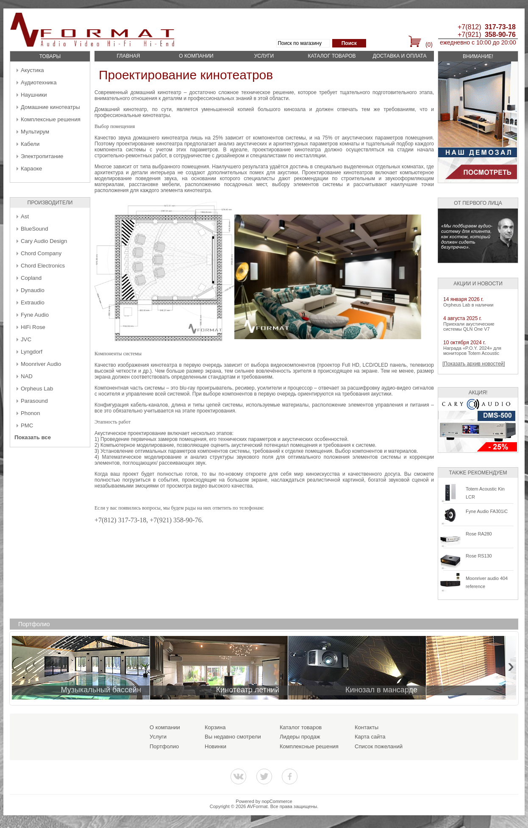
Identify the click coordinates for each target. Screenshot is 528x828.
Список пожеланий (379, 746)
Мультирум (35, 131)
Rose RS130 (479, 555)
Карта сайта (370, 736)
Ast (25, 216)
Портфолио (164, 746)
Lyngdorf (31, 351)
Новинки (215, 746)
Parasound (34, 401)
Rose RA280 (479, 533)
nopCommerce (277, 801)
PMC (27, 425)
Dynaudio (32, 290)
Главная (128, 56)
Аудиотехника (38, 82)
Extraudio (32, 302)
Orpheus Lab (37, 388)
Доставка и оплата (400, 56)
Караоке (31, 168)
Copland (31, 278)
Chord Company (41, 253)
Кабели (30, 144)
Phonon (30, 413)
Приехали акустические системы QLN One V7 (469, 326)
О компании (196, 56)
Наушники (34, 95)
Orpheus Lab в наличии (468, 304)
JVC (26, 339)
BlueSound (34, 229)
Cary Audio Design (44, 241)
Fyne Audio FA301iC (487, 511)
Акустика (32, 70)
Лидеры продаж (300, 736)
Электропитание (42, 156)
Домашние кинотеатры (50, 107)
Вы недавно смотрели (233, 736)
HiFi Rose (33, 327)
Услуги (264, 56)
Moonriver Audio (41, 364)
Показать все (32, 437)
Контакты (366, 727)
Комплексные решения (51, 119)
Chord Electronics (43, 265)
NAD (27, 376)
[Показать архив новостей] (473, 364)
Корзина (215, 727)
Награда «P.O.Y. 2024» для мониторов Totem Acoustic (472, 351)
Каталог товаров (332, 56)
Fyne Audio (35, 315)
